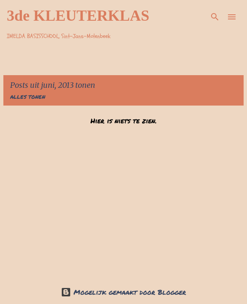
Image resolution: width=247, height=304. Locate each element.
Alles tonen (27, 96)
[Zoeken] (215, 17)
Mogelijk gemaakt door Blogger (123, 292)
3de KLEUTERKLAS (78, 15)
